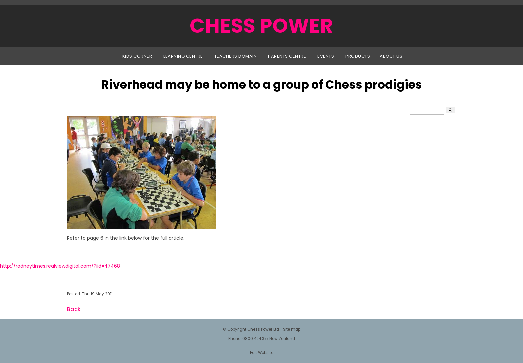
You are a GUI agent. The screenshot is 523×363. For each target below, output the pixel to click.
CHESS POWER (261, 26)
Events (325, 56)
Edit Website (261, 352)
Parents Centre (287, 56)
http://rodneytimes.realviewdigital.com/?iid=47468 (60, 266)
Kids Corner (137, 56)
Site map (291, 329)
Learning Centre (183, 56)
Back (73, 309)
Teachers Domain (235, 56)
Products (357, 56)
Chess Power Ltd (263, 329)
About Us (391, 56)
